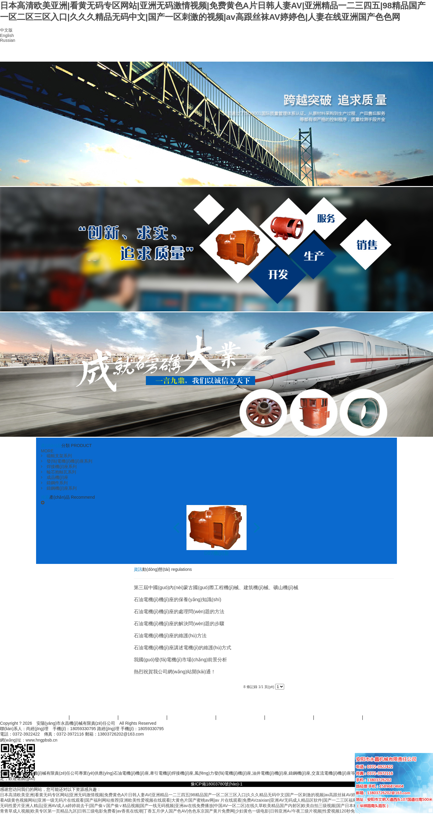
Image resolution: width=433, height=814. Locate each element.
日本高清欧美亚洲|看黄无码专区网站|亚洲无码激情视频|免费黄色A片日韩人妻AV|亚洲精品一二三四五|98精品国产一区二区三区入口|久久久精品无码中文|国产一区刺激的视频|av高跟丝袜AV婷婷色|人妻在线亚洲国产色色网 (205, 794)
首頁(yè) (58, 54)
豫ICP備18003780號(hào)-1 (217, 784)
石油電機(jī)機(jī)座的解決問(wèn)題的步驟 (179, 623)
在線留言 (323, 54)
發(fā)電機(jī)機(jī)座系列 (66, 461)
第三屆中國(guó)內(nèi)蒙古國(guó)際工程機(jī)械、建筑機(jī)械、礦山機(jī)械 (216, 587)
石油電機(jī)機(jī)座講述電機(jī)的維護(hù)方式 (182, 647)
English (7, 35)
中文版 (6, 30)
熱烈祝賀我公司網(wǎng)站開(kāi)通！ (175, 671)
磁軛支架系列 (56, 455)
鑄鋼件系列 (54, 482)
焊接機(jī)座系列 (59, 466)
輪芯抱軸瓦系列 (58, 472)
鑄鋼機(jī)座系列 (59, 488)
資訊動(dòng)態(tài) (279, 54)
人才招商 (338, 717)
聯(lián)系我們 (367, 54)
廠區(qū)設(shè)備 (234, 54)
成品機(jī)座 (54, 477)
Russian (7, 40)
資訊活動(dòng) (289, 717)
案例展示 (240, 717)
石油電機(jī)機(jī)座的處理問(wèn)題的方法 (179, 611)
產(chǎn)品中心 (147, 54)
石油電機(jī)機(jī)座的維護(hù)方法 (170, 635)
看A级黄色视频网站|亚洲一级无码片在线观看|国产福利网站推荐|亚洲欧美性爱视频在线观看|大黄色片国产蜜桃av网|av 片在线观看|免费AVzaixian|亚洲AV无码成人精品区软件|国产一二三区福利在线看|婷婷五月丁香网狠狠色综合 (210, 800)
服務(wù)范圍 (192, 717)
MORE (47, 450)
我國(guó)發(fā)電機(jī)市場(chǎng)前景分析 (180, 659)
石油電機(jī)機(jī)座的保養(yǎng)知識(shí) (177, 599)
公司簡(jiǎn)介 (102, 54)
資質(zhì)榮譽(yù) (191, 54)
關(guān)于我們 (94, 717)
